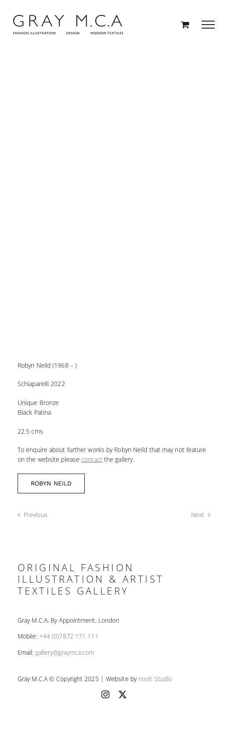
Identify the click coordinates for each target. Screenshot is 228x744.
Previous (35, 515)
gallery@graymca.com (65, 652)
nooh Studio (155, 679)
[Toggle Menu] (208, 25)
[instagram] (105, 694)
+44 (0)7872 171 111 (69, 636)
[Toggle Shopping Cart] (185, 24)
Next (197, 515)
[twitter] (123, 694)
